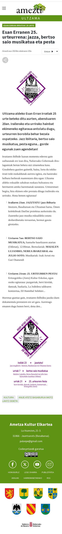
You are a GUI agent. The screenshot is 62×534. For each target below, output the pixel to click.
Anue (22, 397)
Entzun (48, 51)
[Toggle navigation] (4, 8)
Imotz (49, 397)
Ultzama (31, 18)
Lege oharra (30, 472)
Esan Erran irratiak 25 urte (18, 25)
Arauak (15, 478)
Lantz (5, 401)
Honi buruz (14, 472)
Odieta (14, 401)
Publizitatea (48, 472)
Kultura (9, 397)
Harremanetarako (33, 478)
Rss (48, 478)
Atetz (28, 397)
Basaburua (39, 397)
